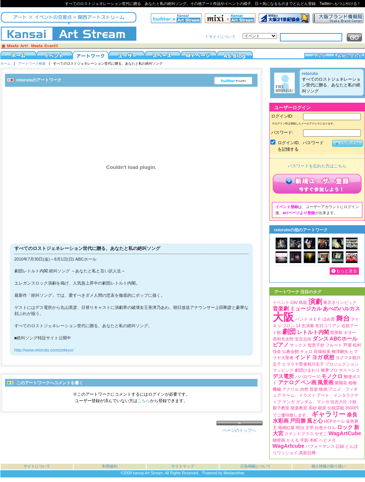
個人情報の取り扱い (328, 466)
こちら (143, 400)
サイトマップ (182, 466)
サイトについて (222, 37)
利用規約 (109, 466)
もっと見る (346, 271)
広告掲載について (255, 466)
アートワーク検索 (32, 63)
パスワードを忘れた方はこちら (317, 166)
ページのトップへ (239, 430)
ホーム (5, 63)
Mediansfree (233, 473)
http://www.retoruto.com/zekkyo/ (44, 350)
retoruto (310, 73)
